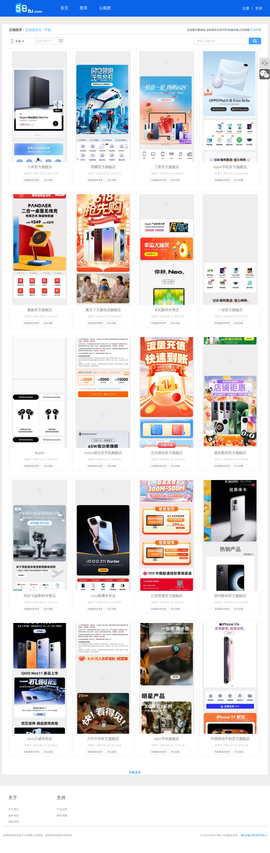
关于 (12, 797)
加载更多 (135, 772)
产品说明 (62, 809)
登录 (258, 8)
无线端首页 (32, 30)
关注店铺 (48, 180)
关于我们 (13, 809)
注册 (245, 8)
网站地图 (62, 815)
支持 (61, 797)
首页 (64, 8)
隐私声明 (13, 821)
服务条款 (13, 815)
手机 (47, 30)
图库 (84, 8)
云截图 (105, 8)
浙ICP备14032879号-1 (254, 835)
